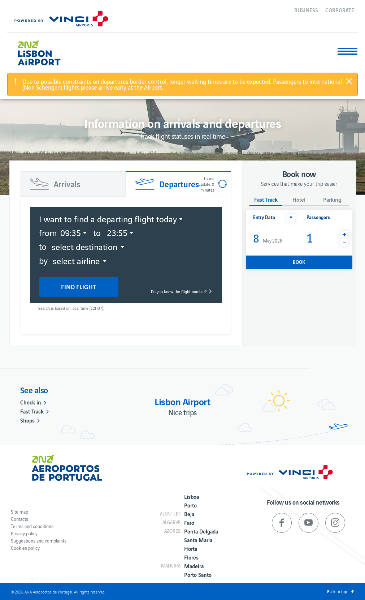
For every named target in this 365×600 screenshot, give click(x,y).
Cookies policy (25, 547)
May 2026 (267, 238)
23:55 (117, 232)
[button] (291, 218)
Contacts (19, 518)
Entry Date (264, 217)
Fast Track (32, 411)
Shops (27, 420)
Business (306, 10)
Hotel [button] (298, 199)
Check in (30, 402)
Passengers (318, 217)
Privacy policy (24, 533)
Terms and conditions (32, 526)
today (166, 219)
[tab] (73, 184)
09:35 (70, 232)
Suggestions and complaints (38, 540)
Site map (19, 511)
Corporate (339, 10)
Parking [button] (332, 199)
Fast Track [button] (266, 199)
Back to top (337, 591)
